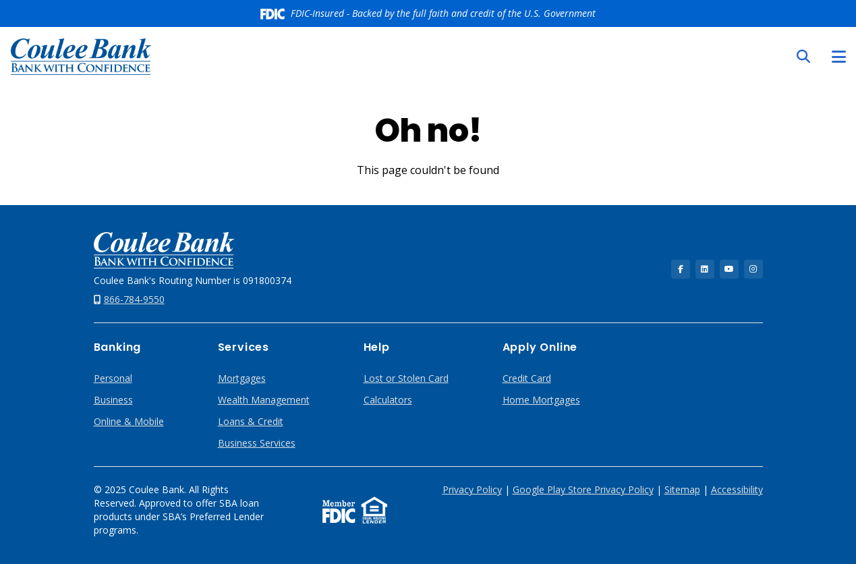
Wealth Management (264, 399)
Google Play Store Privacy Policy (583, 489)
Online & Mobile (129, 421)
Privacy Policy (472, 489)
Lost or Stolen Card (406, 378)
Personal (113, 378)
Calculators (388, 399)
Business (113, 399)
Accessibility (737, 489)
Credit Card (527, 378)
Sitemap (682, 489)
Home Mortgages (541, 399)
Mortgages (242, 378)
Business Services (256, 442)
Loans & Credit (250, 421)
